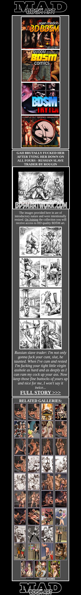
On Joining (31, 219)
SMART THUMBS (47, 579)
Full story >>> (40, 392)
